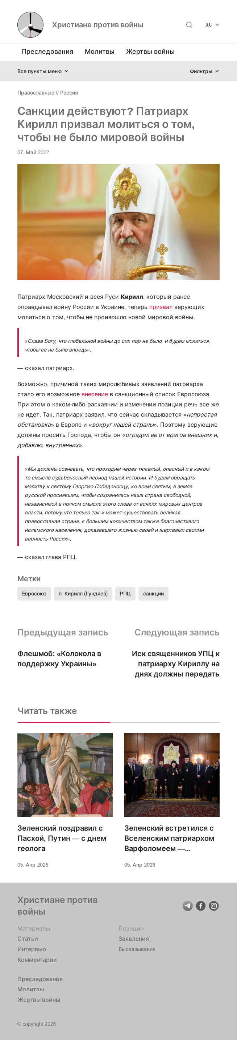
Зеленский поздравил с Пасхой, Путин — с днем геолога (61, 838)
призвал (160, 306)
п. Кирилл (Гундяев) (83, 593)
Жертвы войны (150, 51)
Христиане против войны (98, 24)
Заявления (133, 938)
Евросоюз (34, 593)
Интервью (31, 949)
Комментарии (37, 959)
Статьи (27, 938)
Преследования (47, 51)
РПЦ (125, 593)
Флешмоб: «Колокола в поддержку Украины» (59, 658)
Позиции (131, 928)
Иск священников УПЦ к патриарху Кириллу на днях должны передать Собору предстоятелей (176, 664)
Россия (69, 92)
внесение (95, 394)
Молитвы (100, 51)
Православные (35, 92)
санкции (153, 593)
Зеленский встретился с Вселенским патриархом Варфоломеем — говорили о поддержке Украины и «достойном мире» (169, 839)
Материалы (33, 928)
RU (208, 24)
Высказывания (136, 949)
